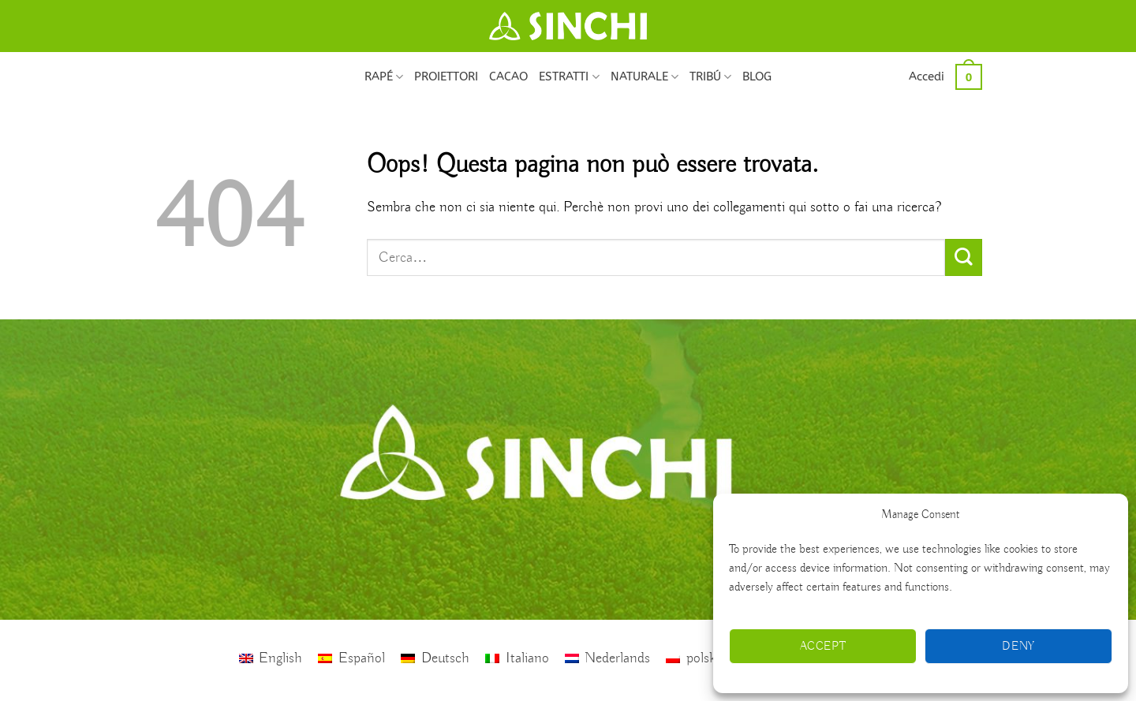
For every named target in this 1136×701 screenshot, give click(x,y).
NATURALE (644, 76)
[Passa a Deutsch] (435, 659)
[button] (926, 76)
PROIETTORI (446, 76)
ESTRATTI (569, 76)
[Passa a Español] (351, 659)
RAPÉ (383, 76)
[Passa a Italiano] (517, 659)
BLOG (757, 76)
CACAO (508, 76)
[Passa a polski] (692, 659)
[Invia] (963, 257)
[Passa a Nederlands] (608, 659)
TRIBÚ (710, 76)
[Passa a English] (271, 659)
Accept (823, 646)
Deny (1018, 646)
